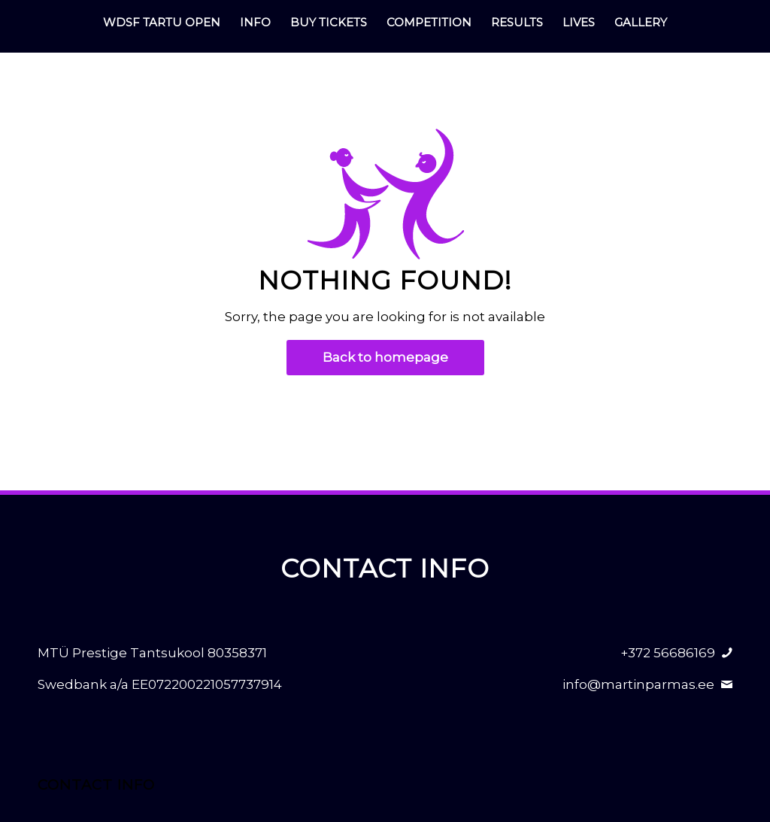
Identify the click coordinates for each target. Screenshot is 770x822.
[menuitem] (161, 22)
